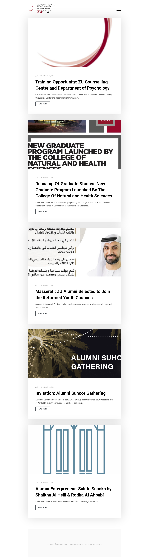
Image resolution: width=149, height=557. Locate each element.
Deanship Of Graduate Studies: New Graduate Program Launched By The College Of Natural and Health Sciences (73, 190)
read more (42, 104)
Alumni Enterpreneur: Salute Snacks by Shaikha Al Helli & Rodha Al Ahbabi (73, 491)
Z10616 (39, 76)
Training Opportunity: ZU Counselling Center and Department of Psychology (72, 85)
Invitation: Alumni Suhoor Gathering (70, 393)
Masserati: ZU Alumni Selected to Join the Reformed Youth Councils (72, 294)
